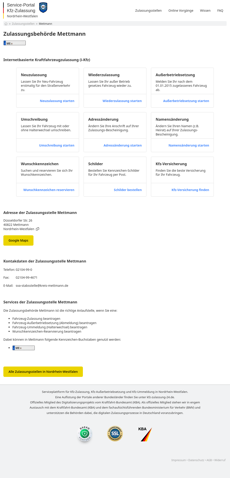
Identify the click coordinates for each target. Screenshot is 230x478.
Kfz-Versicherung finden (190, 190)
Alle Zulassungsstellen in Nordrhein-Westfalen (43, 371)
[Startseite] (6, 24)
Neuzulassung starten (57, 101)
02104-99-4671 (27, 277)
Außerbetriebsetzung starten (186, 101)
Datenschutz (196, 460)
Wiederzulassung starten (122, 101)
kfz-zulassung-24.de (160, 397)
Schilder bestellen (128, 190)
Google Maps (18, 240)
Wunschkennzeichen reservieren (48, 190)
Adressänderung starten (123, 145)
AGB (209, 460)
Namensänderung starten (188, 145)
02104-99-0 (24, 269)
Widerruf (220, 460)
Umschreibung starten (56, 145)
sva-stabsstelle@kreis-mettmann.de (42, 285)
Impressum (178, 460)
